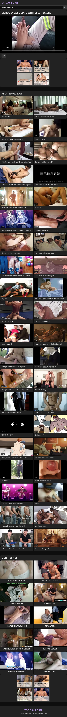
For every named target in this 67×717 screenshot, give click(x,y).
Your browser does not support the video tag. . (33, 34)
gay (4, 56)
